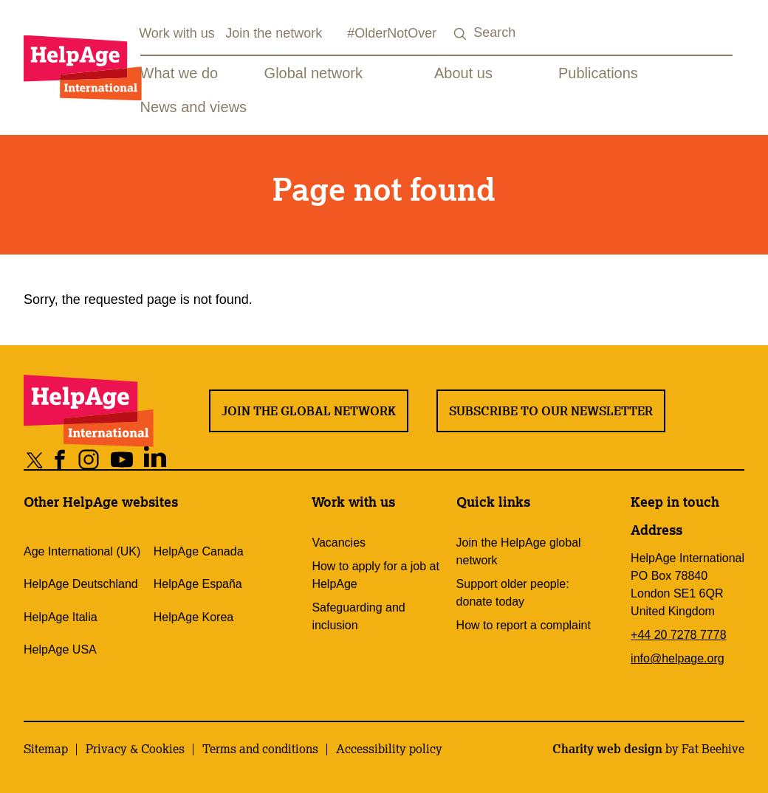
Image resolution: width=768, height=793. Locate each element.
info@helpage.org (677, 658)
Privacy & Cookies (135, 749)
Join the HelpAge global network (518, 551)
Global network (313, 73)
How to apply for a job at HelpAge (375, 575)
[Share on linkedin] (155, 459)
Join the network (273, 33)
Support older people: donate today (512, 593)
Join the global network (309, 411)
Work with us (177, 33)
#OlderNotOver (391, 33)
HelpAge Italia (60, 617)
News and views (193, 107)
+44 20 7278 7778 (678, 634)
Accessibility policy (389, 749)
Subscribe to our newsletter (551, 411)
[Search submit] (460, 34)
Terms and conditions (260, 749)
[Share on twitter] (35, 459)
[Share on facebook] (60, 459)
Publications (598, 73)
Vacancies (339, 542)
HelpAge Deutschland (81, 584)
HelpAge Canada (199, 551)
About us (463, 73)
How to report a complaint (523, 625)
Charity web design (607, 749)
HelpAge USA (60, 649)
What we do (179, 73)
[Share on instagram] (89, 459)
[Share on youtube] (122, 459)
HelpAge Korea (194, 617)
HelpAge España (198, 584)
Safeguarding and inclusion (358, 616)
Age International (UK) (82, 551)
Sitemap (46, 749)
